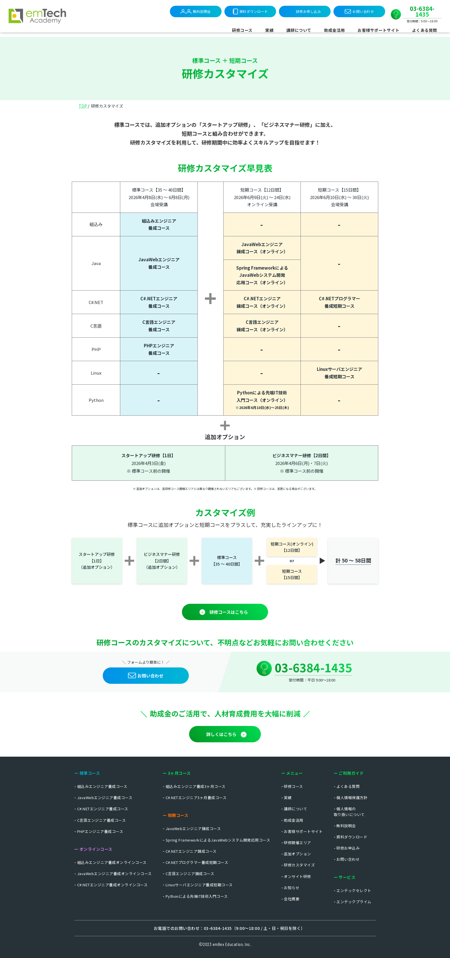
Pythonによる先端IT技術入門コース (197, 896)
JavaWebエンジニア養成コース (105, 797)
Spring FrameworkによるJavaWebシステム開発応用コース (218, 840)
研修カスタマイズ (299, 865)
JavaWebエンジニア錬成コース (193, 828)
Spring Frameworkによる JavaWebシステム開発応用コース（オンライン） (262, 275)
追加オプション (297, 853)
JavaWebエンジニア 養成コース (159, 263)
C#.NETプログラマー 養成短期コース (339, 302)
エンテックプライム (353, 901)
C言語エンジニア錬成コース (190, 873)
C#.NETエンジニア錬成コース (191, 851)
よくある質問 (424, 30)
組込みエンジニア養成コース (102, 786)
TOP (83, 106)
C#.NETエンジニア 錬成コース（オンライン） (262, 302)
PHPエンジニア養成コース (159, 349)
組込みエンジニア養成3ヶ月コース (196, 786)
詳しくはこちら (221, 734)
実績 (269, 30)
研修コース (242, 30)
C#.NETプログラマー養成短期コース (197, 862)
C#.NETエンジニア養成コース (102, 808)
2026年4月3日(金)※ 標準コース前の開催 (148, 463)
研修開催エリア (297, 842)
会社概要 (291, 898)
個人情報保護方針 (351, 797)
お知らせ (291, 887)
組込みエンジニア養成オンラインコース (112, 862)
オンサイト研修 (297, 876)
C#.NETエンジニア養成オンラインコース (112, 884)
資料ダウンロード (250, 11)
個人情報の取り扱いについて (349, 811)
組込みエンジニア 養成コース (159, 224)
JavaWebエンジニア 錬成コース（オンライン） (262, 248)
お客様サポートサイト (378, 30)
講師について (298, 30)
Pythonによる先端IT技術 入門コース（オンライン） (262, 400)
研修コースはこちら (229, 612)
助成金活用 (334, 30)
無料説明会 (196, 11)
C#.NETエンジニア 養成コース (158, 302)
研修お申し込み (308, 11)
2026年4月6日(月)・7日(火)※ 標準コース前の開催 (301, 463)
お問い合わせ (359, 11)
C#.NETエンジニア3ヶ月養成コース (196, 797)
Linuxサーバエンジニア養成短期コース (199, 884)
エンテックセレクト (353, 890)
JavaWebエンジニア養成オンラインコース (114, 873)
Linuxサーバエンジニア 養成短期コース (339, 372)
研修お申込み (348, 848)
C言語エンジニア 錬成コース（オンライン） (262, 325)
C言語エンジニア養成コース (158, 325)
